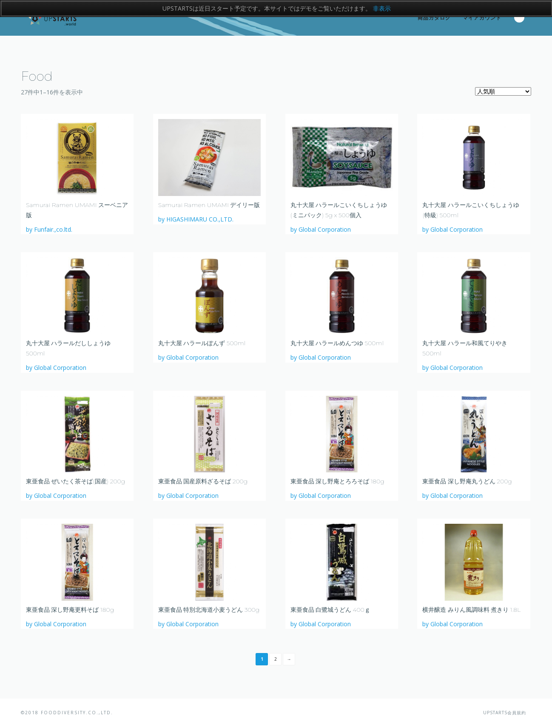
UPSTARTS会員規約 (504, 713)
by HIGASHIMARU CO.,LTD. (195, 219)
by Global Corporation (320, 229)
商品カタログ (434, 17)
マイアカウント (482, 17)
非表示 (382, 8)
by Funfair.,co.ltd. (49, 229)
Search (519, 17)
